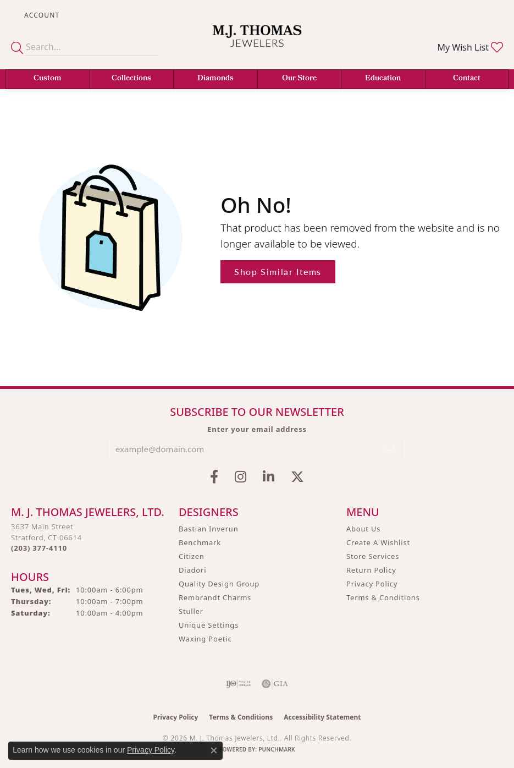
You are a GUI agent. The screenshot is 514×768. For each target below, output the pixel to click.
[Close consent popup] (214, 750)
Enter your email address (257, 429)
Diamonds (215, 79)
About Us (363, 529)
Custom (48, 79)
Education (383, 79)
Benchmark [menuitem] (200, 542)
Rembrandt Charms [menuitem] (215, 597)
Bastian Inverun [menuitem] (209, 529)
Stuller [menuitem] (191, 611)
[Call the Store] (39, 548)
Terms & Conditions (383, 597)
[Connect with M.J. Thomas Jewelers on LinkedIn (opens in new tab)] (268, 477)
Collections (131, 79)
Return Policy (371, 570)
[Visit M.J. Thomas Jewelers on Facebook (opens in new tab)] (214, 477)
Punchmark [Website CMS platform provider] (276, 749)
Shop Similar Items (278, 271)
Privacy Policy (371, 584)
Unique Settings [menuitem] (209, 625)
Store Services (372, 556)
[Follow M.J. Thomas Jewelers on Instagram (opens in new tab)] (240, 477)
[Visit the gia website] (275, 684)
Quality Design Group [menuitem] (219, 584)
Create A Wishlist (378, 542)
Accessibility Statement (322, 717)
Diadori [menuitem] (192, 570)
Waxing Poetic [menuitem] (205, 639)
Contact (466, 79)
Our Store (299, 79)
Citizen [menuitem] (192, 556)
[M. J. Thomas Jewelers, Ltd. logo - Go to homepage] (256, 43)
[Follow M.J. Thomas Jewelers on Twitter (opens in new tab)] (297, 477)
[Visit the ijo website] (238, 684)
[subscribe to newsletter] (389, 449)
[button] (40, 15)
